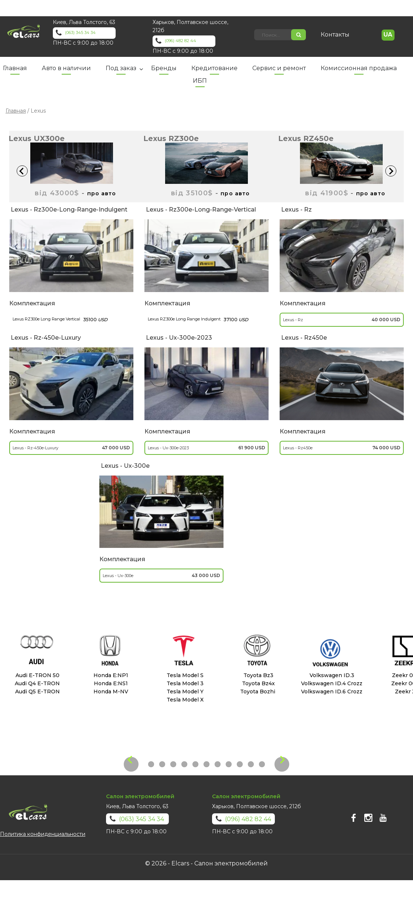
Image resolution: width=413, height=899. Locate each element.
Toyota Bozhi (257, 691)
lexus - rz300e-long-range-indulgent (68, 209)
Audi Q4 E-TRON (36, 683)
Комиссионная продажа (359, 68)
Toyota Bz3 (256, 675)
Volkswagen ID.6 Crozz (330, 691)
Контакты (339, 34)
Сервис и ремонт (279, 68)
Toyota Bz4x (257, 683)
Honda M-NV (110, 691)
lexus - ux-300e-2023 (178, 337)
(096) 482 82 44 (193, 41)
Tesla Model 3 (184, 683)
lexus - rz (296, 209)
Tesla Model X (184, 699)
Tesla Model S (184, 675)
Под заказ (121, 68)
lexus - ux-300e (124, 465)
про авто (101, 193)
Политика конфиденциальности (42, 834)
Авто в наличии (66, 68)
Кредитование (214, 68)
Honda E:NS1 (110, 683)
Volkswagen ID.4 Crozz (330, 683)
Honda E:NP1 (110, 675)
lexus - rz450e (303, 337)
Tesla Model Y (184, 691)
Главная (15, 68)
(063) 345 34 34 (92, 33)
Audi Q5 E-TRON (37, 691)
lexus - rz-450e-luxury (45, 337)
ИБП (200, 80)
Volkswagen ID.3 (330, 675)
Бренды (164, 68)
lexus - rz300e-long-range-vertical (200, 209)
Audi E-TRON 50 (36, 675)
